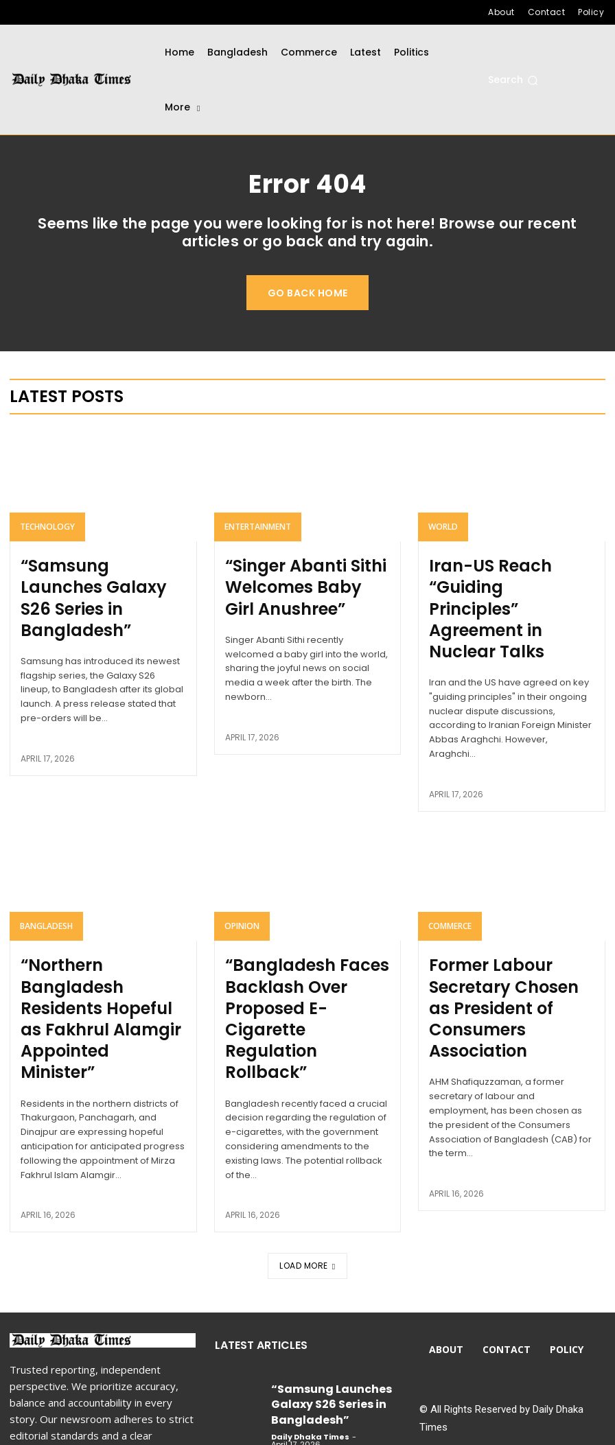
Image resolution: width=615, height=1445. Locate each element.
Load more (307, 1153)
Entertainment (257, 537)
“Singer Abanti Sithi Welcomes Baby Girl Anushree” (288, 590)
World (443, 537)
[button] (513, 80)
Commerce (450, 878)
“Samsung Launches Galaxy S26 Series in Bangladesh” (86, 590)
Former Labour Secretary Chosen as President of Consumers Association (507, 930)
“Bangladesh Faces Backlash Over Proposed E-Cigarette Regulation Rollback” (302, 938)
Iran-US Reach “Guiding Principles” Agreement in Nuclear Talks (507, 590)
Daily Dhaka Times (310, 1297)
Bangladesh (46, 878)
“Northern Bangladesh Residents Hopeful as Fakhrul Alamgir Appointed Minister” (92, 938)
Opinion (241, 878)
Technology (47, 537)
